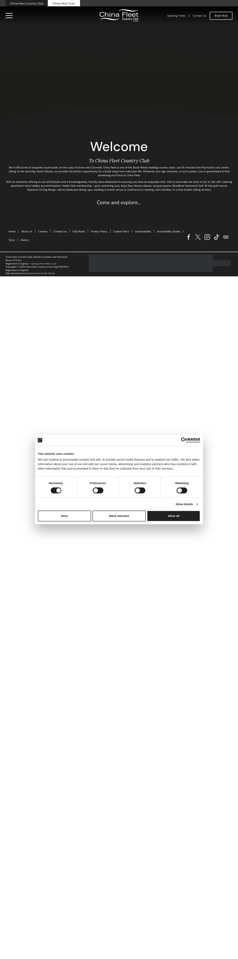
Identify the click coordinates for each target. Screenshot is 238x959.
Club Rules (78, 231)
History (25, 240)
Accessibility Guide (168, 231)
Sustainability (143, 231)
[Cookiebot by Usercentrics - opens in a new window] (183, 440)
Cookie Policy (121, 231)
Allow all (173, 515)
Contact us (60, 231)
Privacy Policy (99, 231)
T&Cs (11, 240)
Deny (64, 515)
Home (11, 231)
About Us (26, 231)
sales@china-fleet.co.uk (43, 263)
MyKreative (35, 273)
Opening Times (176, 15)
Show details (184, 504)
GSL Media (49, 273)
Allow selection (119, 515)
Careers (43, 231)
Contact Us (199, 15)
